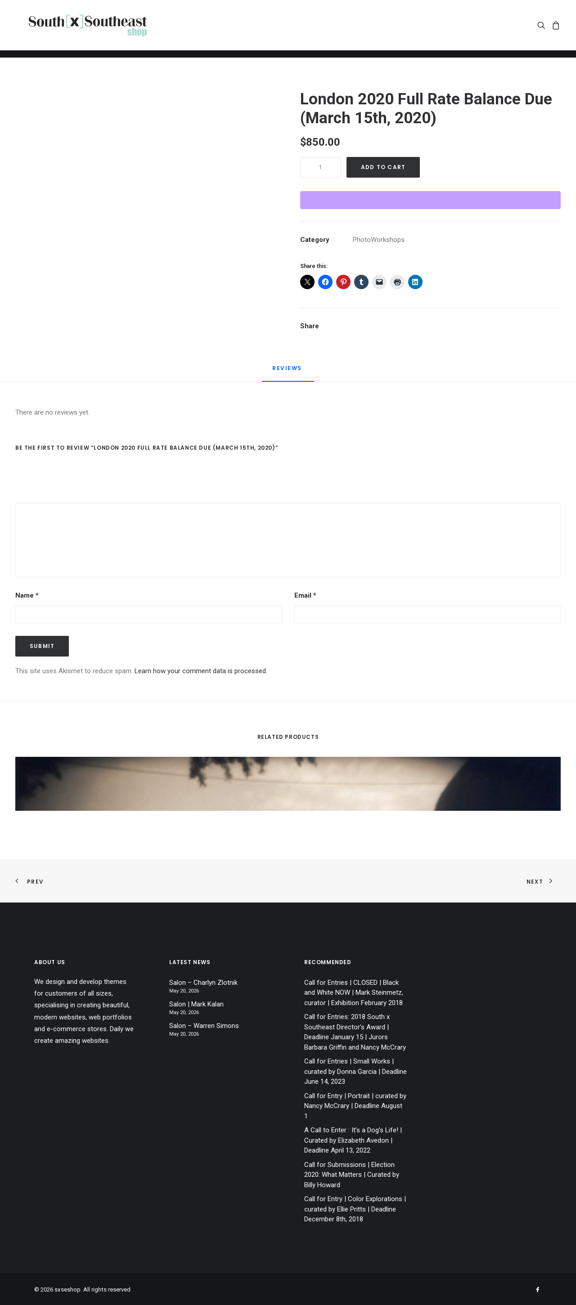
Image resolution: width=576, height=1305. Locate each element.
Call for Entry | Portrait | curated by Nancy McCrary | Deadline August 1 (355, 1106)
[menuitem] (543, 29)
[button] (543, 29)
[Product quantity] (320, 167)
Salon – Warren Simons (204, 1026)
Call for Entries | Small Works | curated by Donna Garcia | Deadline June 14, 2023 (355, 1071)
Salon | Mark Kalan (196, 1004)
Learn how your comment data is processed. (201, 671)
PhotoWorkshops (379, 240)
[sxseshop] (94, 29)
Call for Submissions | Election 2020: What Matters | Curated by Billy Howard (351, 1175)
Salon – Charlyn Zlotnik (203, 983)
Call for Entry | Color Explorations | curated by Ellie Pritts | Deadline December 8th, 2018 (355, 1209)
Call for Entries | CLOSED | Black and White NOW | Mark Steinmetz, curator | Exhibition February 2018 (353, 993)
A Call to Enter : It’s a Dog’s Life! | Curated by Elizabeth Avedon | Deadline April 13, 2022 (353, 1140)
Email (305, 595)
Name (27, 595)
